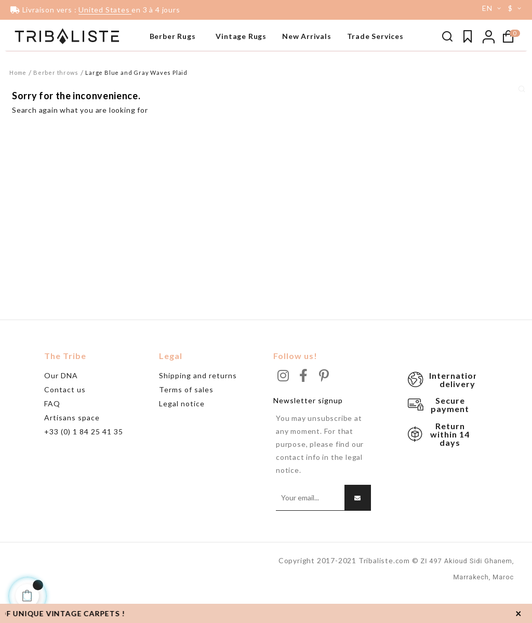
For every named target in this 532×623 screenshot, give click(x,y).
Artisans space (72, 444)
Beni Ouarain (31, 75)
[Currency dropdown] (516, 8)
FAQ (52, 430)
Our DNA (61, 402)
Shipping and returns (198, 402)
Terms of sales (186, 416)
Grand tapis (29, 91)
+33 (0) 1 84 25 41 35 (83, 458)
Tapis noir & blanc (39, 60)
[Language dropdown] (487, 8)
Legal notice (182, 430)
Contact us (65, 416)
